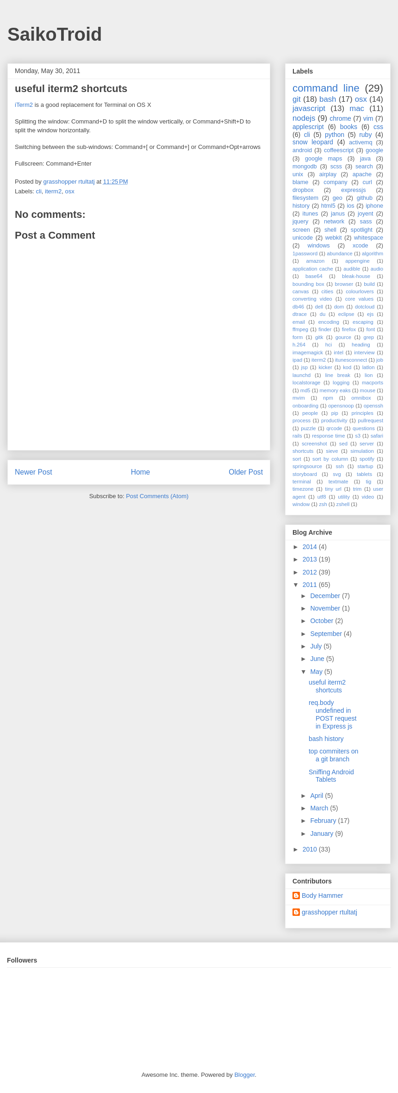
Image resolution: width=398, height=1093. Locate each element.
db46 (298, 306)
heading (361, 344)
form (297, 337)
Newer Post (33, 472)
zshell (343, 504)
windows (318, 245)
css (378, 126)
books (348, 126)
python (334, 134)
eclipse (346, 314)
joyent (365, 213)
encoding (328, 322)
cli (39, 191)
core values (359, 299)
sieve (332, 451)
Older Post (246, 472)
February (324, 820)
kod (347, 367)
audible (351, 269)
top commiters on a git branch (333, 755)
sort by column (330, 459)
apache (362, 174)
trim (357, 489)
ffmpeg (300, 329)
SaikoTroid (54, 34)
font (370, 329)
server (367, 443)
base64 (314, 276)
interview (364, 352)
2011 (311, 584)
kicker (325, 367)
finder (324, 329)
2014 (311, 546)
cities (328, 291)
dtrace (299, 314)
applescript (308, 126)
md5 (305, 390)
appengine (357, 261)
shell (330, 230)
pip (334, 413)
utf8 (321, 497)
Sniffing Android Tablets (331, 776)
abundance (339, 253)
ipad (297, 360)
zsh (323, 504)
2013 (311, 559)
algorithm (372, 253)
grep (369, 337)
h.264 (298, 344)
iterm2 (53, 191)
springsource (307, 466)
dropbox (303, 190)
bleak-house (356, 276)
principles (362, 413)
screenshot (314, 443)
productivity (334, 420)
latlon (368, 367)
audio (377, 269)
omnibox (361, 398)
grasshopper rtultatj (329, 912)
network (334, 221)
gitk (319, 337)
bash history (326, 738)
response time (328, 435)
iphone (374, 206)
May (317, 671)
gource (343, 337)
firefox (349, 329)
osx (69, 191)
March (320, 808)
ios (350, 206)
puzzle (308, 428)
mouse (368, 390)
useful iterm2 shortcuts (327, 686)
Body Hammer (322, 895)
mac (356, 108)
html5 (328, 206)
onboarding (305, 405)
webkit (333, 238)
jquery (300, 221)
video (368, 497)
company (335, 182)
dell (319, 306)
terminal (301, 481)
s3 (358, 435)
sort (296, 459)
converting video (312, 299)
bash (327, 99)
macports (372, 382)
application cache (312, 269)
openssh (373, 405)
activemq (360, 142)
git (296, 99)
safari (377, 435)
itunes (310, 213)
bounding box (308, 284)
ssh (339, 466)
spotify (367, 459)
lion (369, 375)
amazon (315, 261)
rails (297, 435)
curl (367, 182)
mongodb (304, 166)
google (374, 150)
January (322, 833)
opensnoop (341, 405)
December (326, 595)
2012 (311, 572)
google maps (323, 158)
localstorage (306, 382)
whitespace (368, 238)
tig (368, 481)
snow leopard (312, 142)
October (322, 620)
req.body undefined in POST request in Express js (332, 714)
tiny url (333, 489)
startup (365, 466)
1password (304, 253)
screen (301, 230)
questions (364, 428)
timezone (302, 489)
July (316, 646)
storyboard (304, 474)
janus (338, 213)
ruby (365, 134)
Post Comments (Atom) (157, 496)
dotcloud (364, 306)
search (364, 166)
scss (336, 166)
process (301, 420)
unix (297, 174)
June (318, 658)
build (369, 284)
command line (326, 88)
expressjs (353, 190)
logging (341, 382)
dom (339, 306)
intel (338, 352)
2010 (311, 849)
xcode (360, 245)
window (301, 504)
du (322, 314)
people (310, 413)
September (326, 633)
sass (366, 221)
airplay (327, 174)
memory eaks (335, 390)
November (326, 608)
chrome (340, 118)
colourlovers (359, 291)
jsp (304, 367)
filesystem (305, 198)
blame (300, 182)
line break (337, 375)
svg (337, 474)
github (365, 198)
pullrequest (370, 420)
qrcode (334, 428)
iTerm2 (24, 104)
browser (344, 284)
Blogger (244, 1074)
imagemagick (307, 352)
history (301, 206)
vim (368, 118)
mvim (298, 398)
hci (328, 344)
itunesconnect (351, 360)
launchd (301, 375)
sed (343, 443)
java (365, 158)
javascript (308, 108)
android (302, 150)
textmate (338, 481)
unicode (302, 238)
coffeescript (339, 150)
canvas (300, 291)
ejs (370, 314)
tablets (364, 474)
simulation (361, 451)
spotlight (362, 230)
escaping (363, 322)
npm (328, 398)
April (317, 795)
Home (140, 472)
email (298, 322)
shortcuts (302, 451)
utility (344, 497)
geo (337, 198)
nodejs (303, 118)
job (379, 360)
